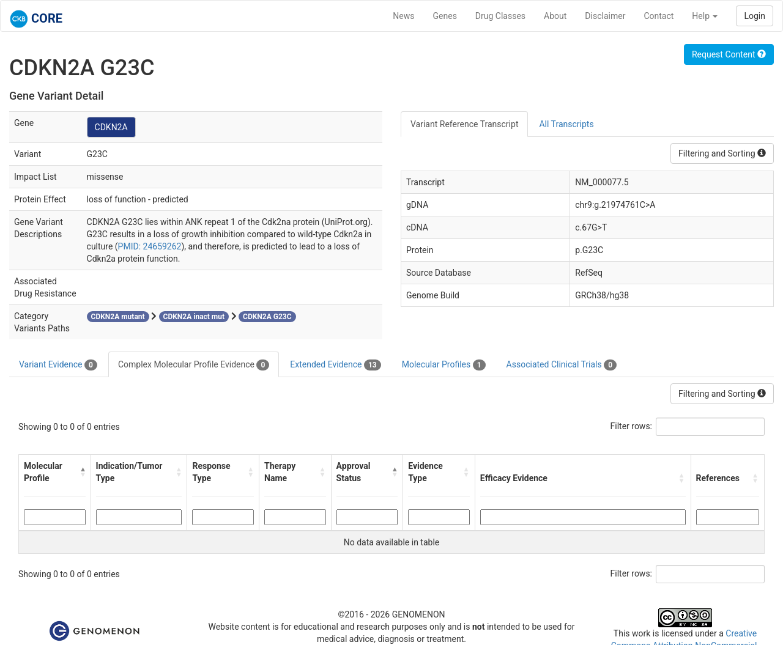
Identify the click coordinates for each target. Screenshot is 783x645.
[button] (83, 472)
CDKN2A (111, 127)
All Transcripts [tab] (566, 124)
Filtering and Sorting (722, 153)
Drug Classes (500, 16)
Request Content (729, 54)
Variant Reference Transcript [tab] (464, 124)
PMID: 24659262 (150, 246)
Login (754, 16)
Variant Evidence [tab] (58, 364)
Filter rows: (631, 426)
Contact (659, 16)
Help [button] (705, 16)
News (403, 16)
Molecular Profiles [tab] (444, 364)
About (555, 16)
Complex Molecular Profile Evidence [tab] (193, 364)
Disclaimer (605, 16)
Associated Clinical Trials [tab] (562, 364)
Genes (445, 16)
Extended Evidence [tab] (335, 364)
